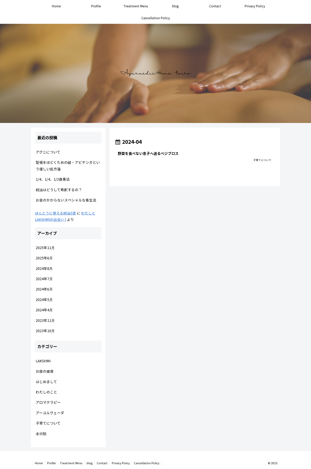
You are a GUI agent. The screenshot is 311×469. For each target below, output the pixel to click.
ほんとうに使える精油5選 (55, 213)
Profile (51, 463)
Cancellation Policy (146, 463)
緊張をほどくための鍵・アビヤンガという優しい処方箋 (68, 165)
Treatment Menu (71, 463)
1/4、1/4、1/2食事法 (53, 179)
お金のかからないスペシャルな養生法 (66, 199)
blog (89, 463)
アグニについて (48, 151)
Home (39, 463)
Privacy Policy (121, 463)
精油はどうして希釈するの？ (59, 189)
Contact (102, 463)
